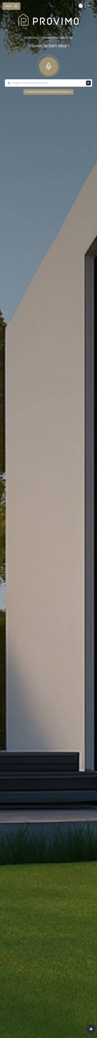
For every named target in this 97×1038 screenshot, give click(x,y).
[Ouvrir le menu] (11, 6)
